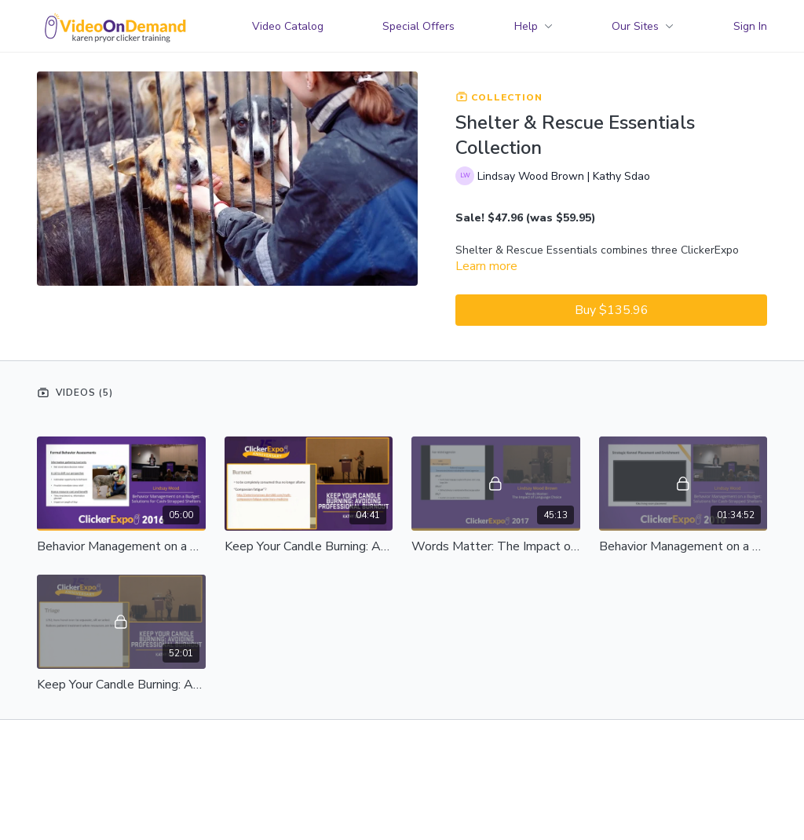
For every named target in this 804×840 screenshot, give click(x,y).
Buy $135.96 (612, 310)
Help (533, 26)
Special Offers (418, 26)
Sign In (750, 26)
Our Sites (643, 26)
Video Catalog (287, 26)
